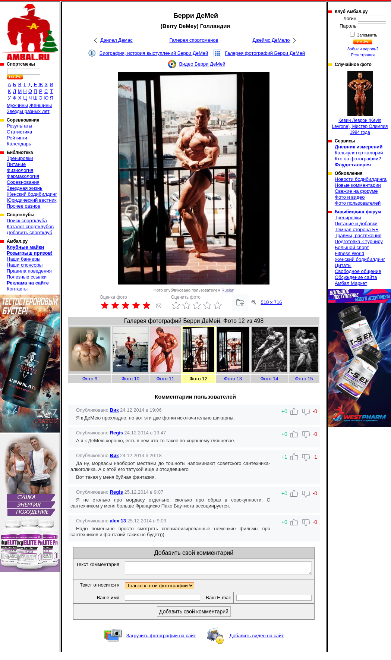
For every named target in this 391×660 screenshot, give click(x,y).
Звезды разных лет (28, 111)
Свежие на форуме (356, 191)
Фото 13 (233, 378)
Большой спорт (352, 247)
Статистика (19, 132)
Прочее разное (23, 206)
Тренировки (20, 158)
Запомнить (367, 35)
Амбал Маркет (351, 283)
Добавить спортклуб (29, 232)
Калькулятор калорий (359, 152)
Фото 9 (90, 378)
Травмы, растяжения (358, 235)
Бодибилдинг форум (358, 211)
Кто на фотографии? (358, 158)
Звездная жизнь (24, 188)
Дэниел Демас (116, 40)
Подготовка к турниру (359, 241)
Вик (114, 410)
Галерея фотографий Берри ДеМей (265, 53)
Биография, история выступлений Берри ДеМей (154, 53)
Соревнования (23, 182)
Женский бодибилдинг (32, 194)
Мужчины (17, 105)
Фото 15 (304, 378)
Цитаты (343, 265)
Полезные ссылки (27, 277)
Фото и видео (350, 197)
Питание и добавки (356, 223)
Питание (16, 164)
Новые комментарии (358, 185)
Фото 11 (165, 378)
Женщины (40, 105)
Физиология (20, 170)
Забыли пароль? (363, 49)
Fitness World (349, 253)
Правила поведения (29, 271)
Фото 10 (130, 378)
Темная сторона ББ (357, 229)
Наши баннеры (23, 259)
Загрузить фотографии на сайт (161, 644)
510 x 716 (271, 302)
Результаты (19, 126)
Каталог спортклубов (30, 226)
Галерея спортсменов (194, 40)
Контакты (17, 289)
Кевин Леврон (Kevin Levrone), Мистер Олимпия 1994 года (360, 103)
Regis (116, 433)
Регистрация (363, 55)
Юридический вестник (31, 200)
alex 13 (118, 521)
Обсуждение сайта (356, 277)
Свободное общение (358, 271)
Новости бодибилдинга (361, 179)
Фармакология (23, 176)
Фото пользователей (358, 203)
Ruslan (227, 290)
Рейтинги (17, 138)
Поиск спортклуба (27, 220)
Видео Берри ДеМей (202, 64)
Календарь (19, 144)
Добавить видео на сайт (256, 644)
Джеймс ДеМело (271, 40)
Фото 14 (269, 378)
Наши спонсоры (24, 265)
